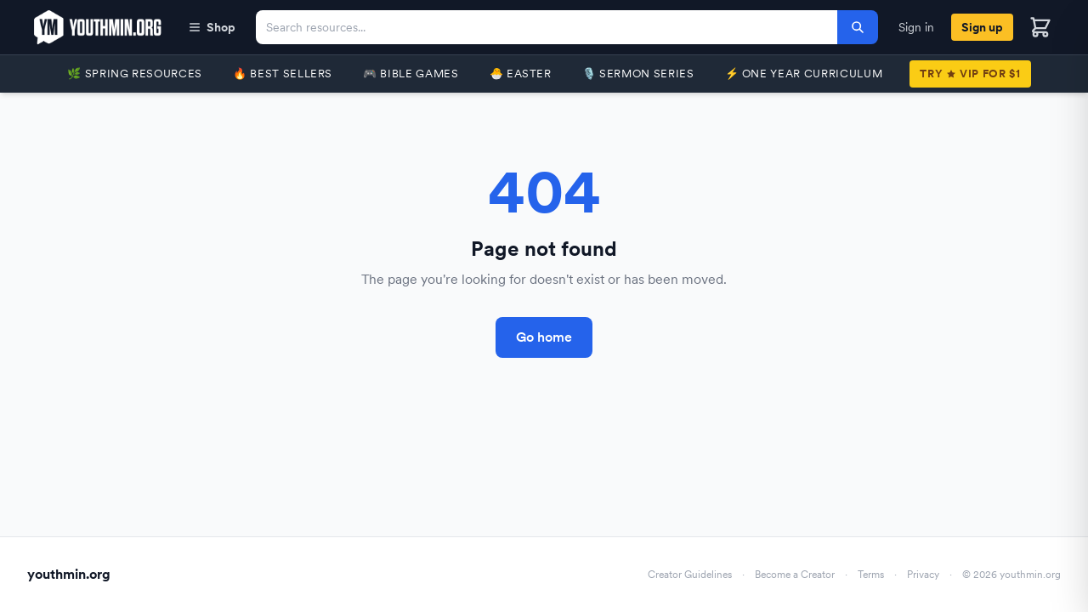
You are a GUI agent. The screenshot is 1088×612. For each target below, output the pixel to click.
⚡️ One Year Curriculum (804, 73)
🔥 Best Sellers (282, 73)
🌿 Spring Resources (134, 73)
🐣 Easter (521, 73)
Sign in (916, 27)
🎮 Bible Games (410, 73)
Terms (871, 575)
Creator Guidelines (690, 575)
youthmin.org (68, 574)
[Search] (857, 27)
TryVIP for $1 (970, 73)
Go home (544, 337)
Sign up (982, 27)
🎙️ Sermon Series (638, 73)
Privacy (923, 575)
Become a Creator (795, 575)
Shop (211, 27)
